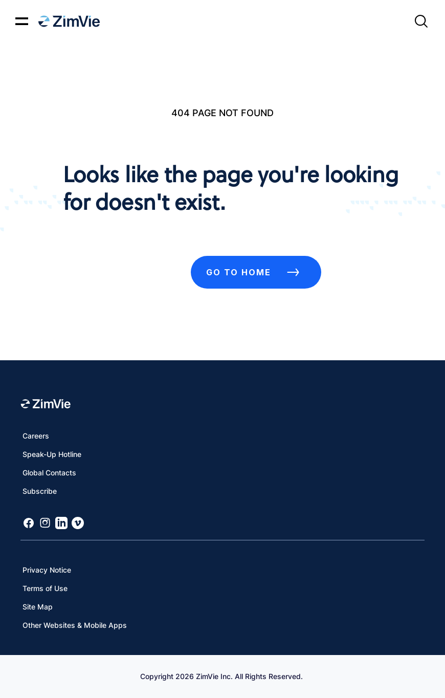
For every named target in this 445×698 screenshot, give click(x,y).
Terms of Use (45, 588)
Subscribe (40, 491)
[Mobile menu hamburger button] (21, 21)
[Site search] (421, 21)
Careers (36, 435)
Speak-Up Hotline (52, 454)
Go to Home (256, 272)
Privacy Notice (47, 569)
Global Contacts (49, 472)
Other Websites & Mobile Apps (75, 625)
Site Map (38, 606)
